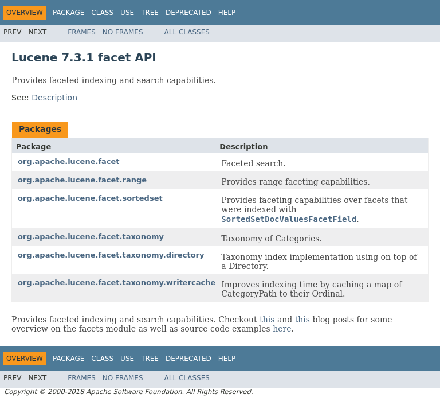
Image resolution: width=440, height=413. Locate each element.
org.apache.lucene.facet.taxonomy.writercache (116, 282)
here (282, 328)
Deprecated (188, 13)
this (267, 319)
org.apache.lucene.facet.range (82, 180)
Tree (150, 13)
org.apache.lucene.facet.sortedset (90, 198)
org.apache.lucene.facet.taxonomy (91, 236)
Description (54, 97)
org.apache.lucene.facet (69, 161)
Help (227, 13)
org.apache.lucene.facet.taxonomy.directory (111, 255)
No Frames (123, 32)
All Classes (187, 32)
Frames (82, 32)
